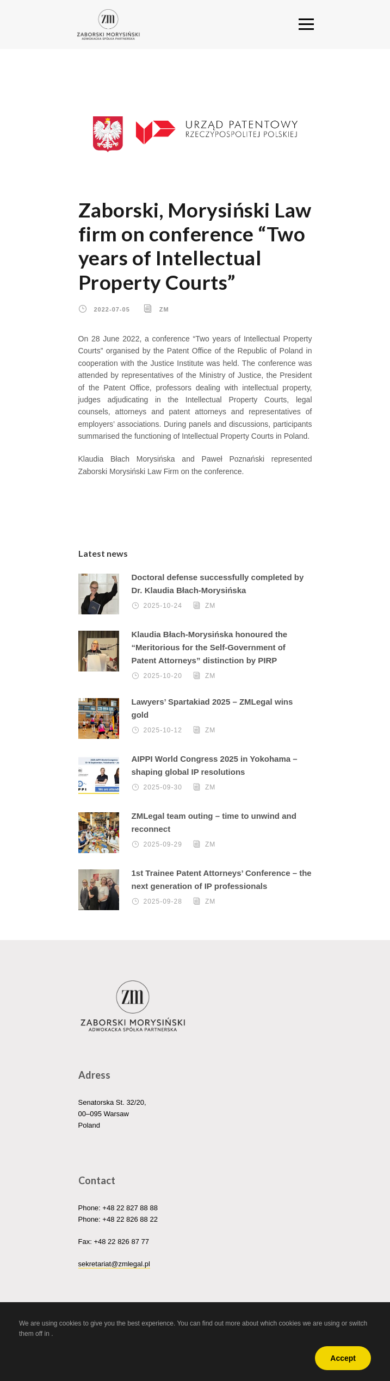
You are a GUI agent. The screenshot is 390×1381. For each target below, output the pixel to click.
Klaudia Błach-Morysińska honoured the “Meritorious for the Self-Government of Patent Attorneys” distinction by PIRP (210, 647)
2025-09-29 (163, 844)
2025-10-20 (163, 676)
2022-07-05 (112, 309)
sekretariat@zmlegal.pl (114, 1264)
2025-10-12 (163, 730)
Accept (343, 1358)
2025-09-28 (163, 901)
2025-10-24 (163, 605)
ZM (164, 309)
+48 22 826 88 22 (130, 1219)
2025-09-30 (163, 787)
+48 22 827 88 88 (130, 1208)
